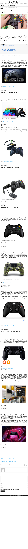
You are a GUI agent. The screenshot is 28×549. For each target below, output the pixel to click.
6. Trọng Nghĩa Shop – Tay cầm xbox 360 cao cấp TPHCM (8, 49)
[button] (26, 5)
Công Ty (2, 5)
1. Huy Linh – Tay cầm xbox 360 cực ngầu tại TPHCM (7, 45)
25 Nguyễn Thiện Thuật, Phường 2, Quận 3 (8, 368)
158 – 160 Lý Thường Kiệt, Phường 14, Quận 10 (9, 325)
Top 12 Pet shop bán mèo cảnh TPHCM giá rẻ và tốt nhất (8, 458)
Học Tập (6, 5)
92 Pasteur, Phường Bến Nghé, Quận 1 (8, 243)
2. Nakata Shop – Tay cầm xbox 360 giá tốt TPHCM (7, 46)
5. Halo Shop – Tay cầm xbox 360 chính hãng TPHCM (7, 48)
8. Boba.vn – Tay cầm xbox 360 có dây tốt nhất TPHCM (7, 51)
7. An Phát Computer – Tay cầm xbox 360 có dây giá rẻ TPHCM (8, 50)
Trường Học (11, 5)
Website (14, 5)
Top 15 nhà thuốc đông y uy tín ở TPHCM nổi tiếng (7, 464)
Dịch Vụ (4, 5)
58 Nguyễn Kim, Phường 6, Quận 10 (7, 282)
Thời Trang (19, 495)
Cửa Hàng (3, 7)
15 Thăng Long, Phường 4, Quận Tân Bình (8, 161)
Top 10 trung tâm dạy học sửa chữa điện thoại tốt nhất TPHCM (21, 465)
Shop (8, 5)
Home (1, 7)
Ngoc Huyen (2, 12)
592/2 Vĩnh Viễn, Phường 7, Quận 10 (7, 446)
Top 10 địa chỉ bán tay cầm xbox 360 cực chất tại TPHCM (13, 10)
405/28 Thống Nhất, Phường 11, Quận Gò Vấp (8, 86)
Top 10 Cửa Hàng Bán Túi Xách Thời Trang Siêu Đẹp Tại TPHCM (9, 461)
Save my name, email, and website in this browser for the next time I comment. (10, 489)
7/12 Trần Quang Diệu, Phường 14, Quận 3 (8, 121)
